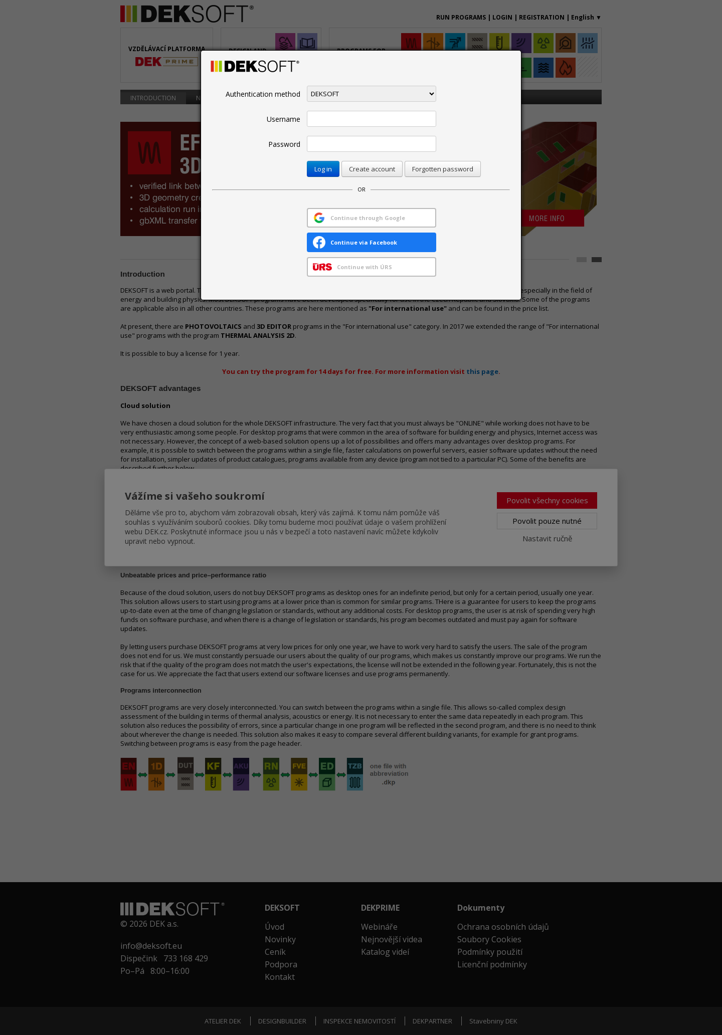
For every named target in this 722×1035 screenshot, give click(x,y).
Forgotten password (442, 168)
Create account (372, 168)
